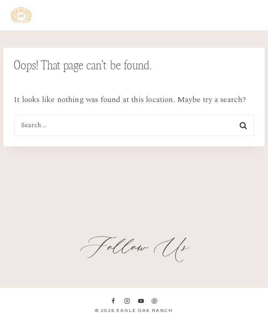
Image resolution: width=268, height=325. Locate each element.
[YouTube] (140, 301)
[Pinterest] (154, 301)
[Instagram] (126, 301)
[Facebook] (113, 301)
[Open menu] (253, 15)
